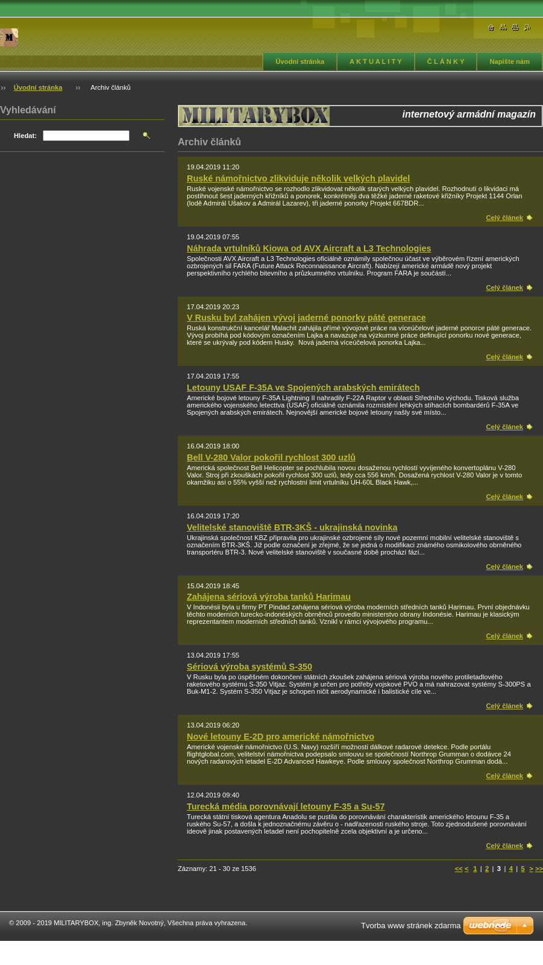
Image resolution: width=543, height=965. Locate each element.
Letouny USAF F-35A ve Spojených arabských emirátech (303, 387)
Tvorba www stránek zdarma (410, 925)
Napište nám (509, 61)
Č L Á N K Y (446, 61)
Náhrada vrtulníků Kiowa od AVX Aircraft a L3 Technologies (309, 248)
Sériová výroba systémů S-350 (249, 666)
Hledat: (25, 135)
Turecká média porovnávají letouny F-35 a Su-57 (285, 806)
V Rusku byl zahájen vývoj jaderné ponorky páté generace (306, 317)
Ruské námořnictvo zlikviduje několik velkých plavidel (298, 178)
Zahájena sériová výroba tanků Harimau (269, 597)
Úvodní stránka (299, 61)
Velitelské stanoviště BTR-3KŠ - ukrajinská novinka (292, 527)
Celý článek (504, 217)
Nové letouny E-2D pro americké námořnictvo (280, 736)
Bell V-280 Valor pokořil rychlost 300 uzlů (271, 457)
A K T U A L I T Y (376, 61)
